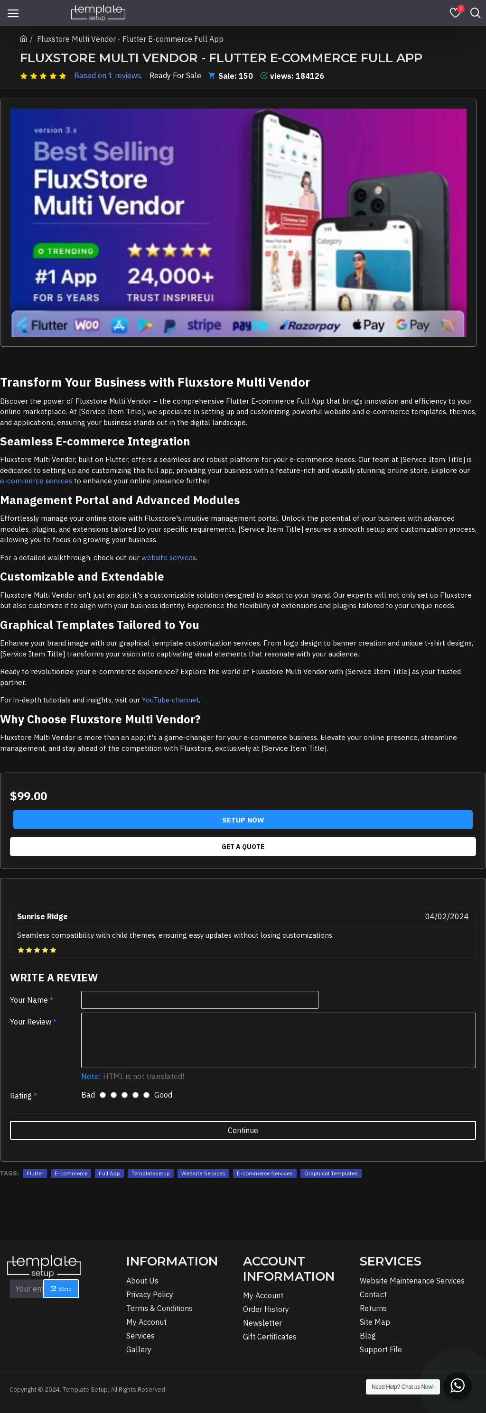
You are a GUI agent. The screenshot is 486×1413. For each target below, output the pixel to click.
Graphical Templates (331, 1173)
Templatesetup (150, 1173)
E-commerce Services (265, 1173)
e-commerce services (36, 480)
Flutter (35, 1173)
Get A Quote (243, 846)
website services (168, 557)
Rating (21, 1095)
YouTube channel (170, 699)
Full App (109, 1173)
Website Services (203, 1173)
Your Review (30, 1021)
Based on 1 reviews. (108, 75)
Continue (243, 1130)
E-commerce (71, 1173)
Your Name (29, 1000)
